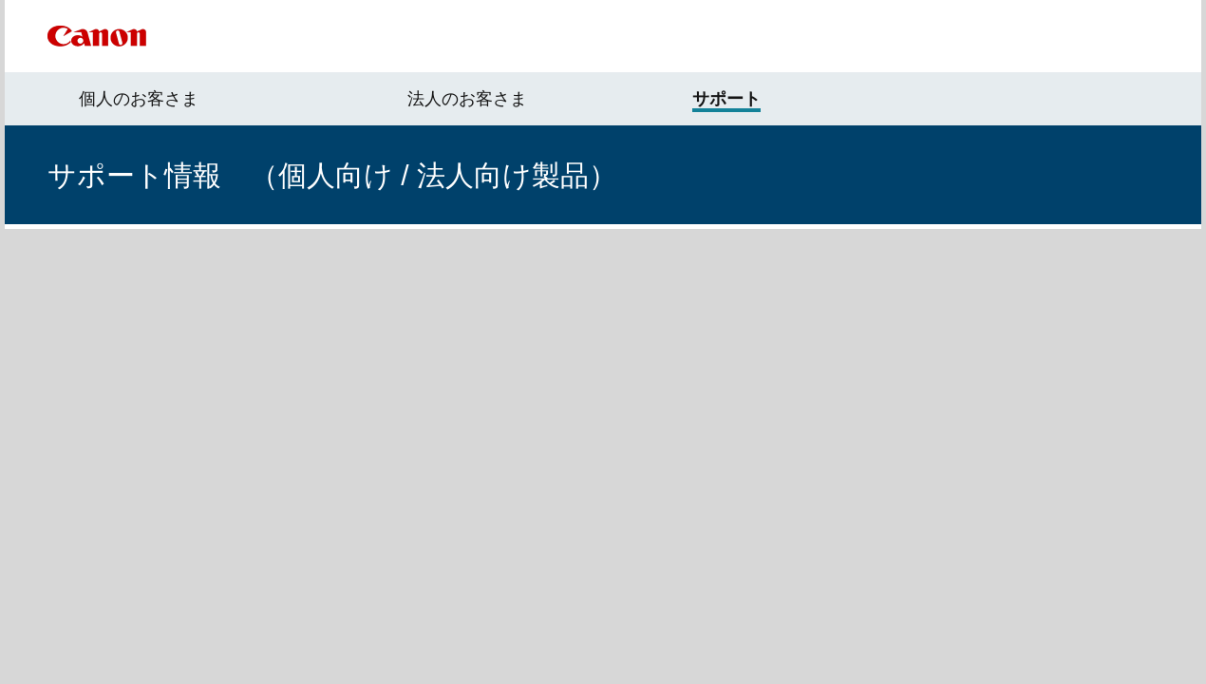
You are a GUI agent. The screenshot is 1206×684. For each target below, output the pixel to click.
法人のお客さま (467, 98)
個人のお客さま (138, 98)
